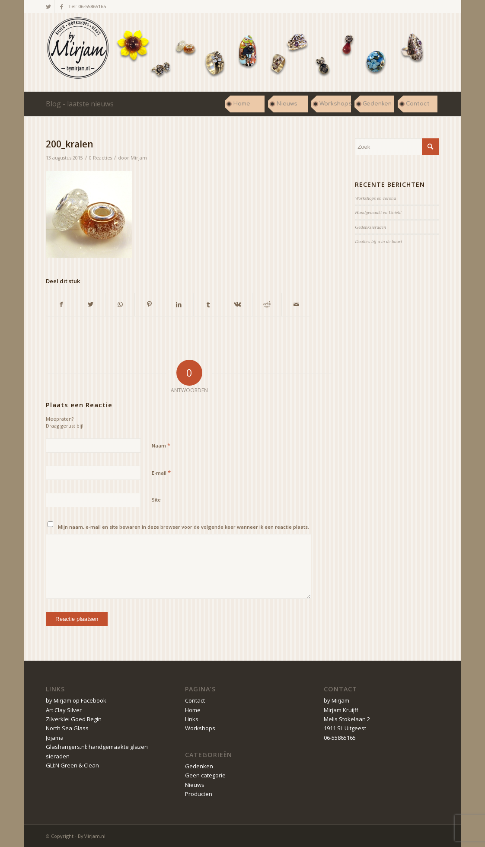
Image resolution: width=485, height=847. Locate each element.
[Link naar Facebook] (61, 6)
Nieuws (194, 785)
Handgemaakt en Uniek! (378, 212)
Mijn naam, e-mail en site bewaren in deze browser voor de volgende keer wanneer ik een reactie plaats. (183, 527)
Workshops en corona (375, 198)
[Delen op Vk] (237, 304)
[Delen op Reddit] (266, 304)
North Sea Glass (67, 728)
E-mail (161, 472)
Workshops (200, 728)
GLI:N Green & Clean (72, 765)
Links (191, 719)
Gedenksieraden (370, 227)
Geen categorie (205, 775)
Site (156, 499)
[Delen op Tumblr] (208, 304)
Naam (161, 445)
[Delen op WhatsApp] (119, 304)
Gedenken (199, 766)
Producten (198, 794)
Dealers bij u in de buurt (378, 241)
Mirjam (139, 158)
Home (193, 710)
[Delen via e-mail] (296, 304)
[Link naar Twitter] (48, 6)
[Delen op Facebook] (61, 304)
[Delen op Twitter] (90, 304)
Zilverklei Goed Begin (74, 719)
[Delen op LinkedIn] (178, 304)
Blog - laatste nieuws (80, 104)
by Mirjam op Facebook (76, 700)
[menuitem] (244, 103)
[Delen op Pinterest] (149, 304)
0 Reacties (100, 158)
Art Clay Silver (64, 710)
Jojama (55, 738)
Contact (195, 700)
